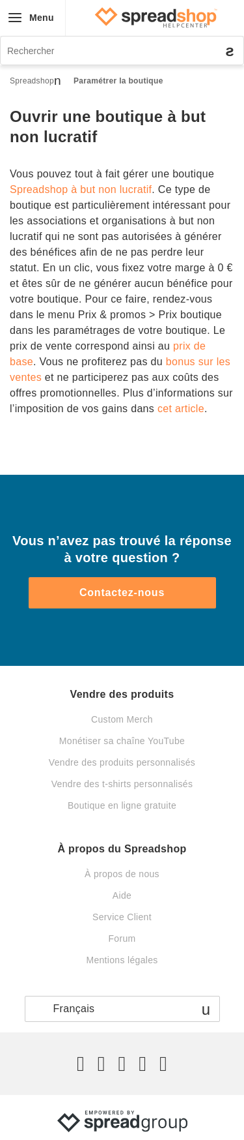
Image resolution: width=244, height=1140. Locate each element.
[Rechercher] (122, 50)
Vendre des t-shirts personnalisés (122, 784)
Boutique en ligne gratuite (122, 805)
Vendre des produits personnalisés (122, 762)
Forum (121, 938)
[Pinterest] (142, 1064)
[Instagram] (122, 1064)
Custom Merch (122, 719)
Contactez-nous (122, 592)
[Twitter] (81, 1064)
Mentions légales (121, 960)
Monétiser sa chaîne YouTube (122, 741)
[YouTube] (163, 1064)
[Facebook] (101, 1064)
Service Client (122, 917)
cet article (180, 408)
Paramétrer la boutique (118, 80)
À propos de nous (122, 874)
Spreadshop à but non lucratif (81, 189)
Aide (122, 895)
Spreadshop (32, 80)
